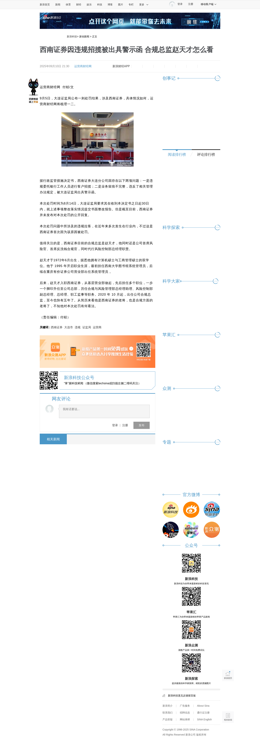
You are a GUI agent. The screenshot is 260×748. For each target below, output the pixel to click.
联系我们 (167, 712)
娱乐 (89, 4)
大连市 (68, 327)
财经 (78, 4)
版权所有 (201, 734)
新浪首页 (45, 4)
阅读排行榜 (177, 154)
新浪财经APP (121, 66)
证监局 (86, 327)
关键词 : (45, 327)
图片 (120, 4)
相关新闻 (53, 439)
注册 (190, 4)
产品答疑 (167, 719)
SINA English (204, 719)
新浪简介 (167, 705)
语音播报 (228, 703)
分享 (192, 66)
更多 (144, 4)
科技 (99, 4)
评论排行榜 (206, 154)
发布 (141, 425)
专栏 (131, 4)
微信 (181, 66)
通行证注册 (203, 712)
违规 (78, 327)
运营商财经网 (83, 66)
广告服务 (185, 705)
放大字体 (147, 66)
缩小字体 (136, 66)
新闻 (57, 4)
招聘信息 (185, 712)
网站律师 (185, 719)
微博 (169, 66)
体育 (68, 4)
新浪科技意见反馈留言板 (182, 695)
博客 (110, 4)
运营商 (97, 327)
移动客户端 (209, 4)
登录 (115, 425)
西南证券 (56, 327)
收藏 (158, 66)
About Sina (203, 705)
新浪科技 (72, 36)
